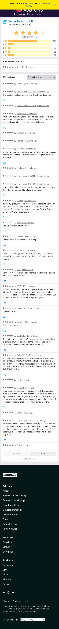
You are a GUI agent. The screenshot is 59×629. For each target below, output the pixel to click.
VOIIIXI (19, 286)
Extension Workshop (14, 500)
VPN (5, 569)
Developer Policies (13, 509)
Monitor (7, 579)
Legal (26, 601)
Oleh (19, 269)
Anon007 (20, 84)
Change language (10, 619)
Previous (16, 453)
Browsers (8, 565)
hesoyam (20, 113)
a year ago (36, 355)
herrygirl (20, 388)
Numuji (19, 133)
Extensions (19, 14)
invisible (20, 200)
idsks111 (20, 236)
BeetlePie (21, 67)
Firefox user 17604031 (26, 420)
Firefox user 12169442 (26, 184)
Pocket (6, 584)
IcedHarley (21, 336)
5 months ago (31, 84)
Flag (4, 100)
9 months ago (31, 168)
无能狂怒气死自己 (24, 355)
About (6, 490)
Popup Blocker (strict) (21, 21)
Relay (6, 574)
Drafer (19, 250)
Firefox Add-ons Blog (14, 495)
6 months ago (43, 105)
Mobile (6, 547)
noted (26, 606)
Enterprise (8, 551)
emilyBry (20, 322)
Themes (30, 14)
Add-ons (8, 486)
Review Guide (10, 528)
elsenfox (20, 141)
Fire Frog (20, 168)
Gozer (19, 445)
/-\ (18, 380)
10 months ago (29, 286)
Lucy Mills (21, 149)
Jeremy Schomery (21, 24)
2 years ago (31, 67)
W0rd (19, 222)
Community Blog (11, 514)
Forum (6, 519)
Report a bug (10, 524)
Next (43, 453)
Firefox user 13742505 (26, 105)
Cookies (16, 601)
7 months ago (32, 149)
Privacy (6, 601)
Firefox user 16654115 (26, 176)
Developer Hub (11, 505)
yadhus (20, 412)
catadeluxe (21, 308)
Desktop (7, 542)
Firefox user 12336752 (26, 92)
